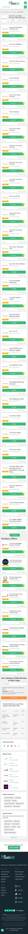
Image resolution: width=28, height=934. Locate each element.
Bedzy (25, 639)
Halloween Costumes (9, 829)
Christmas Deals (19, 879)
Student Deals (4, 874)
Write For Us (4, 892)
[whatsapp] (18, 745)
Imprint (2, 895)
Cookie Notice (19, 928)
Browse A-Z (14, 837)
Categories (6, 12)
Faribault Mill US (23, 572)
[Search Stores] (25, 6)
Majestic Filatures (8, 821)
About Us (3, 887)
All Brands (3, 879)
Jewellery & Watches (8, 797)
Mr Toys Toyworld (15, 823)
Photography (17, 797)
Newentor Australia (22, 656)
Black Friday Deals (19, 871)
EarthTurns (11, 763)
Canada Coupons (12, 865)
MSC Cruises (7, 823)
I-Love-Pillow (20, 12)
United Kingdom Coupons (22, 865)
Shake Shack (16, 821)
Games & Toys (7, 800)
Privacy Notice (13, 928)
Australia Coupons (4, 865)
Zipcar (10, 757)
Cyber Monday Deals (20, 876)
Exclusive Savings (5, 871)
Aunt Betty (13, 826)
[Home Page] (2, 12)
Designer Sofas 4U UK (22, 589)
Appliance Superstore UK (21, 555)
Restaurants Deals (5, 876)
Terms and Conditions (14, 930)
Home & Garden (12, 12)
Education (14, 800)
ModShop (11, 780)
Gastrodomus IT (23, 673)
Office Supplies (16, 806)
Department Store (19, 803)
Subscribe (14, 698)
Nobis (19, 826)
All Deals (3, 881)
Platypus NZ (7, 826)
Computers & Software (9, 803)
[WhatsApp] (3, 930)
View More (15, 535)
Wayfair (11, 769)
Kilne (10, 785)
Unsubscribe (4, 691)
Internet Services (8, 806)
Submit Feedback (14, 847)
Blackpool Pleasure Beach (10, 832)
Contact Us (3, 890)
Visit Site (13, 19)
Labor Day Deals (19, 874)
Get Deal (14, 272)
